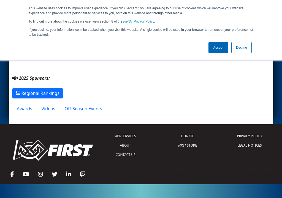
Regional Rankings (37, 93)
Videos (48, 109)
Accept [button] (218, 48)
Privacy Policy (138, 21)
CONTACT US (125, 154)
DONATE (187, 136)
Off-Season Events (83, 109)
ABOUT (125, 145)
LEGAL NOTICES (249, 145)
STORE (187, 145)
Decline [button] (241, 48)
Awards (24, 109)
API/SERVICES (125, 136)
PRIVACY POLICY (249, 136)
